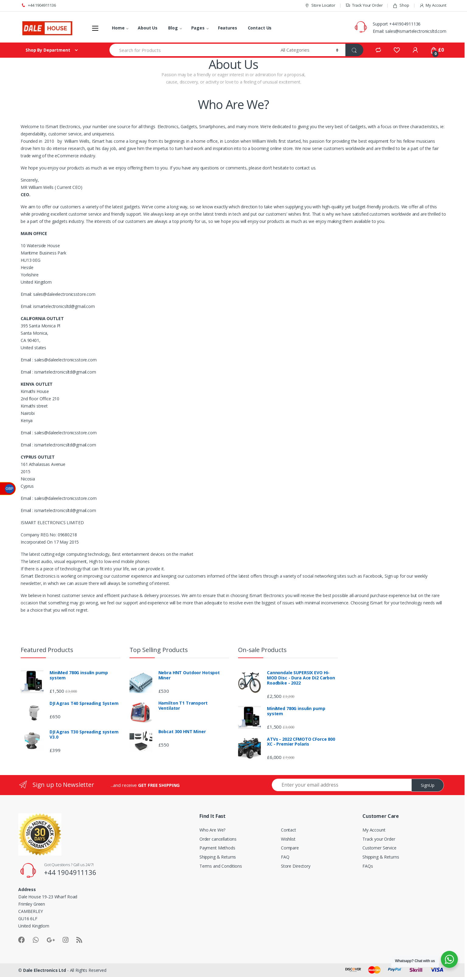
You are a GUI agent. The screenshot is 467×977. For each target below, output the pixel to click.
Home (118, 28)
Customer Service (379, 848)
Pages (198, 28)
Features (227, 28)
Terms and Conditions (220, 866)
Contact (288, 830)
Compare (290, 848)
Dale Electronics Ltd (44, 970)
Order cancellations (218, 839)
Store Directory (295, 866)
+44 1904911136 (38, 5)
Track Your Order (364, 5)
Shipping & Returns (217, 857)
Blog (173, 28)
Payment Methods (217, 848)
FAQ (285, 857)
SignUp (427, 785)
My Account (432, 5)
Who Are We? (212, 830)
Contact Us (260, 28)
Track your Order (378, 839)
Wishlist (288, 839)
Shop (401, 5)
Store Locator (320, 5)
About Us (147, 28)
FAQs (367, 866)
